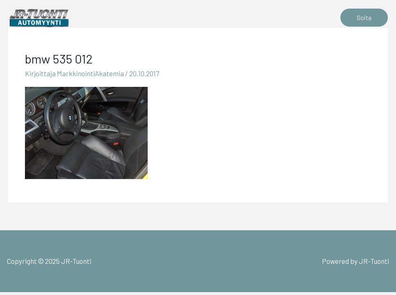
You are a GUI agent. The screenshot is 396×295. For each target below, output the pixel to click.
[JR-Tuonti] (39, 16)
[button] (364, 18)
